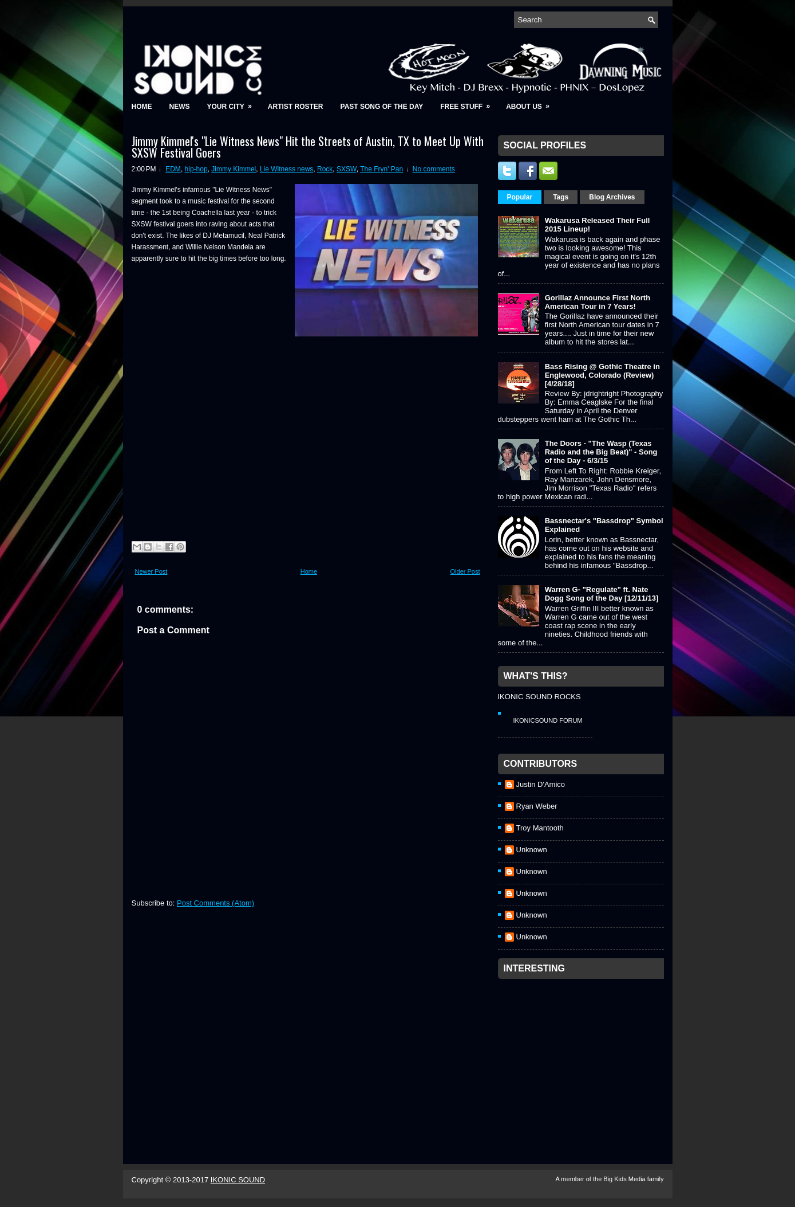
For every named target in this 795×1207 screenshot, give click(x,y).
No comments (434, 169)
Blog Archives (612, 197)
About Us (531, 103)
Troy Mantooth (540, 828)
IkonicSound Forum (548, 720)
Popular (520, 197)
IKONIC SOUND (238, 1179)
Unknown (531, 849)
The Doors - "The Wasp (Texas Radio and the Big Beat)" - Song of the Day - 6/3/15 (601, 452)
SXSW (347, 169)
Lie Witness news (286, 169)
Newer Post (151, 571)
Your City (233, 103)
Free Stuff (468, 103)
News (179, 107)
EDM (173, 169)
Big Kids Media (625, 1178)
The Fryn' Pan (381, 169)
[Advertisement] (584, 1056)
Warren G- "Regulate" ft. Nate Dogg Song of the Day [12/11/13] (602, 593)
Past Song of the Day (382, 107)
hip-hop (196, 169)
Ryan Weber (536, 806)
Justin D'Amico (540, 784)
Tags (560, 197)
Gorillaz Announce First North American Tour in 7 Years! (597, 302)
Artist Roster (295, 107)
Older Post (465, 571)
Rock (325, 169)
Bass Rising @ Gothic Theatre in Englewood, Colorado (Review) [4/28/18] (602, 375)
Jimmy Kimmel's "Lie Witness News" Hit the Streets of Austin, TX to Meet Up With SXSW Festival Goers (308, 146)
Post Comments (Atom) (215, 903)
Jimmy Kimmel (233, 169)
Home (142, 107)
